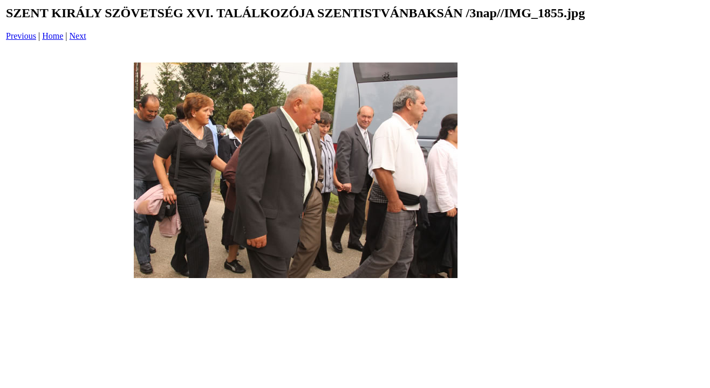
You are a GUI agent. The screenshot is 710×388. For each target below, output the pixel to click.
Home (52, 35)
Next (78, 35)
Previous (21, 35)
